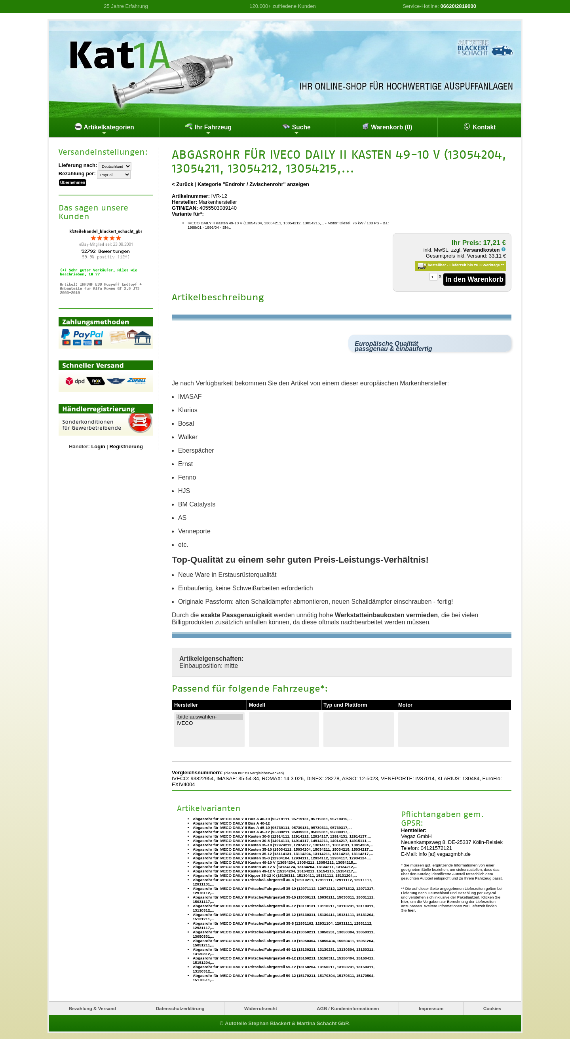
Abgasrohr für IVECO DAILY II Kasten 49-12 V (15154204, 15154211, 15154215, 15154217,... (275, 870)
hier (404, 901)
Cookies (492, 1008)
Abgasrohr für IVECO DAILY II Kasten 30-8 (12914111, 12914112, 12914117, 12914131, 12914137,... (282, 836)
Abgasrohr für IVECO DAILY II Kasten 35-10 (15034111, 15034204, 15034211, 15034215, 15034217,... (283, 849)
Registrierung (126, 446)
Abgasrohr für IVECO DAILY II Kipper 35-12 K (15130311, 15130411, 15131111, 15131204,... (275, 875)
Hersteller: (184, 202)
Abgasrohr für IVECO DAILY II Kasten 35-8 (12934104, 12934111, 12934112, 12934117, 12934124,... (282, 857)
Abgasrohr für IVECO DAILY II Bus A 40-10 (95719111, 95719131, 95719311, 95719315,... (272, 818)
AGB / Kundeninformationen (348, 1008)
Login (98, 446)
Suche (296, 129)
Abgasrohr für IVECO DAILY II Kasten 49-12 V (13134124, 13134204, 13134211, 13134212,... (275, 866)
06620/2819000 (458, 6)
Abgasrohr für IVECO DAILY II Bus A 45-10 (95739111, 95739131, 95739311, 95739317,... (272, 827)
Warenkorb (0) (386, 127)
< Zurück (183, 184)
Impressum (431, 1008)
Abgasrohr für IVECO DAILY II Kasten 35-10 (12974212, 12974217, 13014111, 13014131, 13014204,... (283, 844)
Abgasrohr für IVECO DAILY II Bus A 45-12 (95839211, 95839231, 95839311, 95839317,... (272, 831)
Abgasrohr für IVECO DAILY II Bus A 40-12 (231, 823)
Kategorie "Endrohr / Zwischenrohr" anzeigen (253, 184)
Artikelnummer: (191, 196)
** (502, 265)
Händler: (79, 446)
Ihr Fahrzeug (208, 129)
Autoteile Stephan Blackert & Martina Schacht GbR (287, 1023)
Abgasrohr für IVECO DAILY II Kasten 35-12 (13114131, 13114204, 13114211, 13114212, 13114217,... (283, 853)
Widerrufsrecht (260, 1008)
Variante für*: (188, 214)
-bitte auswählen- (209, 717)
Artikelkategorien (104, 129)
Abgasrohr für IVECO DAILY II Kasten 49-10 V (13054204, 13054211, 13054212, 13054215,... (275, 862)
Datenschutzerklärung (180, 1008)
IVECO (209, 723)
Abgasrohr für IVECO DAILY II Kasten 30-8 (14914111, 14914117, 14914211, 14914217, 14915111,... (282, 840)
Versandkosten (484, 250)
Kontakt (479, 127)
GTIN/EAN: (185, 208)
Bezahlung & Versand (92, 1008)
